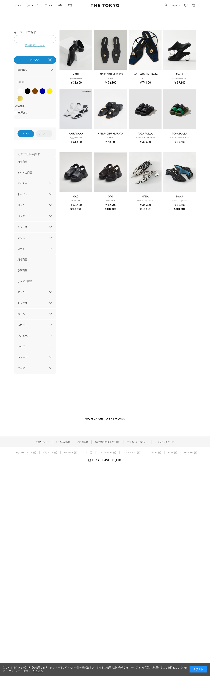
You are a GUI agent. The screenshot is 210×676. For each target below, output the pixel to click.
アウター (22, 183)
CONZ (86, 452)
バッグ (21, 216)
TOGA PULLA (145, 133)
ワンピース (24, 335)
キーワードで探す (25, 32)
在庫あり (23, 112)
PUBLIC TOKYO (129, 452)
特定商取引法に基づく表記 (107, 441)
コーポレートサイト (22, 452)
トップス (22, 194)
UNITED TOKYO (105, 452)
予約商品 (22, 270)
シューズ (22, 227)
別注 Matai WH (76, 137)
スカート (22, 325)
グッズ (21, 238)
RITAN (170, 452)
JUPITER (110, 137)
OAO (75, 196)
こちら (39, 671)
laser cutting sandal (145, 200)
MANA (75, 74)
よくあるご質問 (63, 441)
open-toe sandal (76, 78)
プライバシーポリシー (137, 441)
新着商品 (22, 161)
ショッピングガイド (164, 441)
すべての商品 (25, 172)
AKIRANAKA (76, 133)
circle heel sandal (180, 78)
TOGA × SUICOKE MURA (145, 137)
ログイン (176, 5)
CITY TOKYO (152, 452)
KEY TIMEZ (188, 452)
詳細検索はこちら (35, 45)
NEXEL (110, 78)
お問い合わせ (42, 441)
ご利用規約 (82, 441)
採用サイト (48, 452)
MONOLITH (75, 200)
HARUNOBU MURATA (110, 74)
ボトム (21, 205)
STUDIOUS (68, 452)
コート (21, 248)
